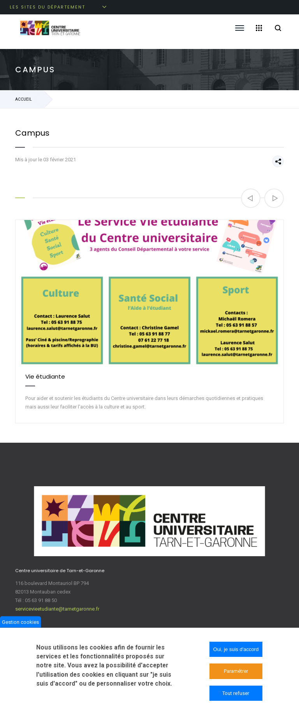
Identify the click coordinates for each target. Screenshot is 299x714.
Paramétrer (236, 672)
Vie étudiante (45, 376)
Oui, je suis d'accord (236, 650)
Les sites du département (47, 7)
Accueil (23, 99)
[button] (250, 198)
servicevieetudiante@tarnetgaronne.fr (57, 609)
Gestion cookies (20, 622)
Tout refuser (235, 694)
